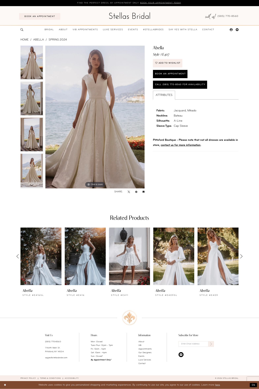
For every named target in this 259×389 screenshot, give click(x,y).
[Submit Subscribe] (211, 344)
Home (24, 39)
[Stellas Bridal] (129, 15)
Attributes (164, 95)
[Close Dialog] (5, 385)
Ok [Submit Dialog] (253, 385)
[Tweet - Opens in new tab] (129, 192)
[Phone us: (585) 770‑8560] (222, 16)
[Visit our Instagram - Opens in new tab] (181, 354)
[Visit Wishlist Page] (237, 29)
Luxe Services (144, 360)
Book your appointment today (160, 3)
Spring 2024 (58, 39)
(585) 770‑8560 (53, 342)
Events (141, 356)
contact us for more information (181, 145)
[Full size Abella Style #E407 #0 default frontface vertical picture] (95, 117)
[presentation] (40, 256)
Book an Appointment (170, 74)
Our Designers (145, 353)
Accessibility (72, 378)
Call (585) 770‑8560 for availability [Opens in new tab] (180, 84)
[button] (231, 29)
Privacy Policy (28, 378)
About (141, 342)
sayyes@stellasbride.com (56, 358)
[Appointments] (39, 16)
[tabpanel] (31, 64)
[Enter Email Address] (196, 344)
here (217, 385)
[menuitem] (39, 16)
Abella (38, 39)
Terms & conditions (50, 378)
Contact (142, 364)
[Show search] (22, 29)
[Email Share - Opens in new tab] (143, 192)
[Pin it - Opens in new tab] (136, 192)
